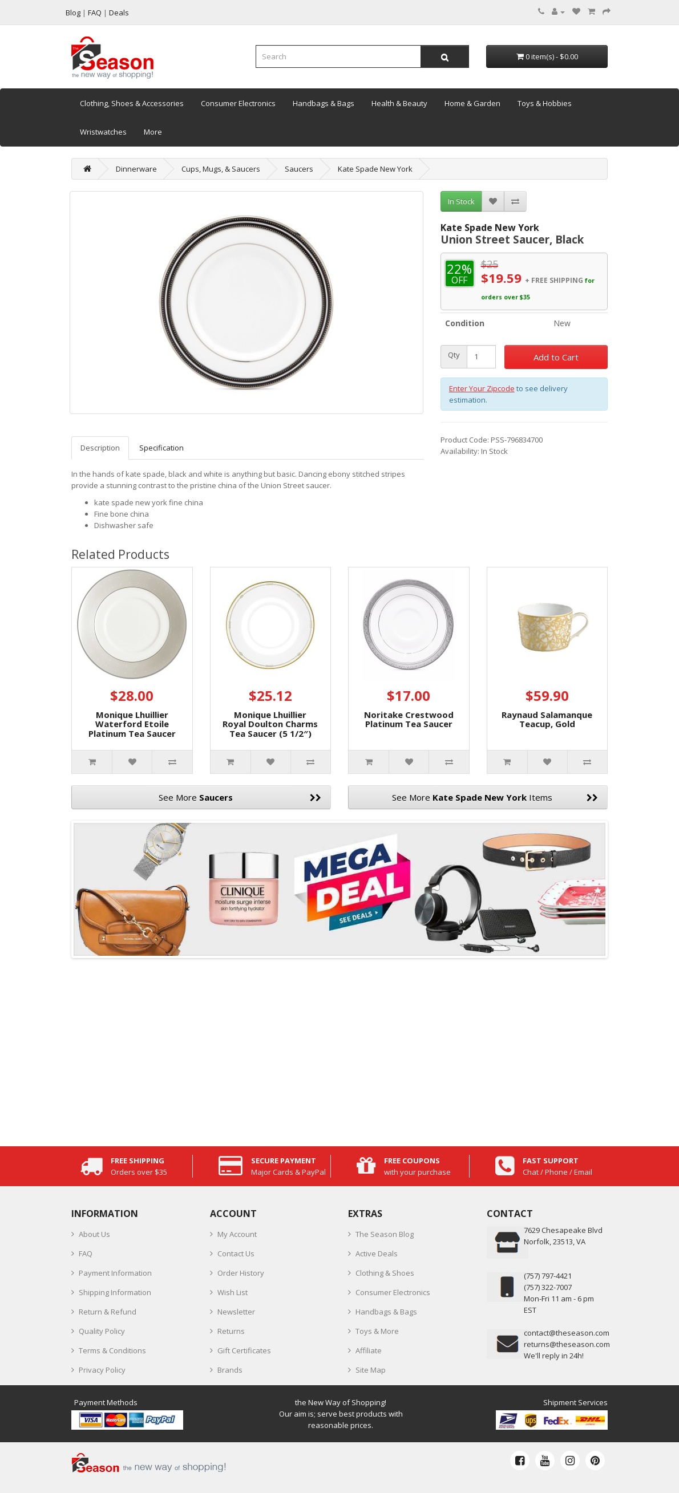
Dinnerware (136, 169)
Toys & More (377, 1331)
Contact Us (235, 1253)
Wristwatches (103, 132)
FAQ (85, 1253)
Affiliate (368, 1350)
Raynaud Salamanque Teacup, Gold (547, 719)
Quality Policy (102, 1331)
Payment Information (115, 1273)
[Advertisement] (339, 1049)
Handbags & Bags (323, 103)
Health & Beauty (399, 103)
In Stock (461, 201)
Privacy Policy (102, 1370)
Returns (231, 1331)
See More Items (495, 797)
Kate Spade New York (375, 169)
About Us (94, 1234)
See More (240, 797)
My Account (237, 1234)
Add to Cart (556, 357)
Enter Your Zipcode (482, 388)
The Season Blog (384, 1234)
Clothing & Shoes (384, 1273)
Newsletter (236, 1312)
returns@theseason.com (567, 1344)
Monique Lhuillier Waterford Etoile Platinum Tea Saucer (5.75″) (132, 729)
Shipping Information (115, 1292)
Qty (454, 355)
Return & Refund (107, 1312)
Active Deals (376, 1253)
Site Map (370, 1370)
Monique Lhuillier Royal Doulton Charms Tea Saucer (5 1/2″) (270, 724)
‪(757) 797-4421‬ (548, 1276)
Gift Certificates (244, 1350)
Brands (229, 1370)
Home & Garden (472, 103)
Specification (161, 448)
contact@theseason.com (566, 1333)
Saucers (299, 169)
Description (100, 448)
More (153, 132)
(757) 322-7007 (548, 1287)
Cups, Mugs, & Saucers (220, 169)
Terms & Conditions (112, 1350)
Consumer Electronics (238, 103)
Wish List (232, 1292)
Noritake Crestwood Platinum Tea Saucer (409, 719)
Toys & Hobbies (545, 103)
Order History (240, 1273)
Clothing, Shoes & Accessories (132, 103)
